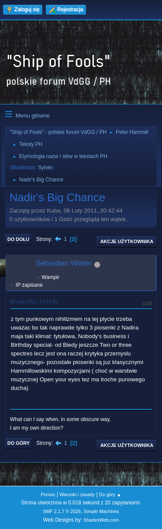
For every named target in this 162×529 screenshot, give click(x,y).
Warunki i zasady (77, 494)
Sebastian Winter (64, 263)
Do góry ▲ (110, 494)
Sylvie (45, 168)
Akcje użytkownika (126, 241)
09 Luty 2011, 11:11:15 (33, 301)
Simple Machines (101, 511)
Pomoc (48, 494)
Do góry (18, 443)
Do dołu (18, 239)
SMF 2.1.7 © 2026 (62, 511)
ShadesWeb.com (101, 520)
